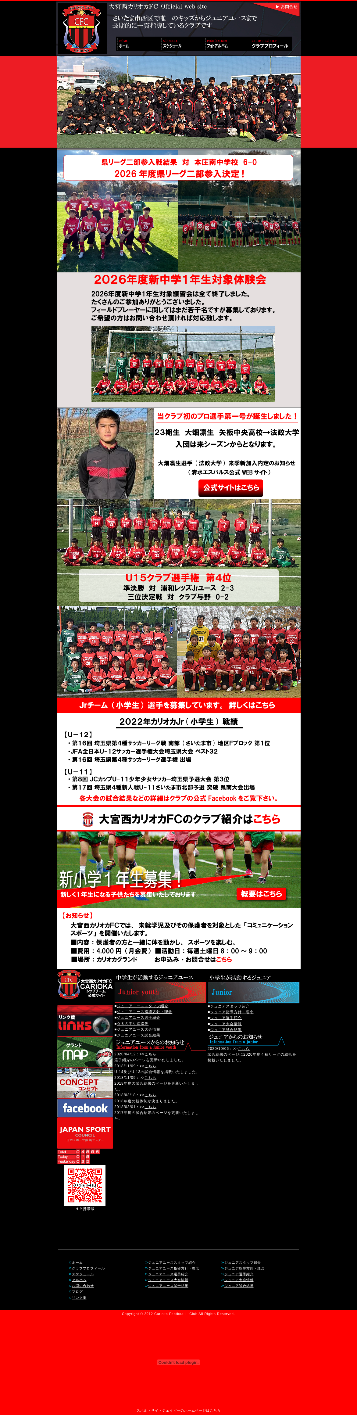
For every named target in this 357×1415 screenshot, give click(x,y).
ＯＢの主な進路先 (132, 1024)
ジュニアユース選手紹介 (138, 1017)
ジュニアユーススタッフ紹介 (142, 1006)
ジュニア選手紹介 (226, 1018)
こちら (150, 1054)
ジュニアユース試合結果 (138, 1035)
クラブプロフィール (88, 1268)
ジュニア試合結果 (226, 1030)
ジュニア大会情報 (226, 1024)
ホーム (77, 1262)
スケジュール (83, 1274)
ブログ (77, 1291)
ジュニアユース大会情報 (138, 1029)
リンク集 (79, 1297)
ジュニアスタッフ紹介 (230, 1006)
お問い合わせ (83, 1286)
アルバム (79, 1280)
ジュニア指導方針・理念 (232, 1012)
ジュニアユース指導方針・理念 (144, 1012)
